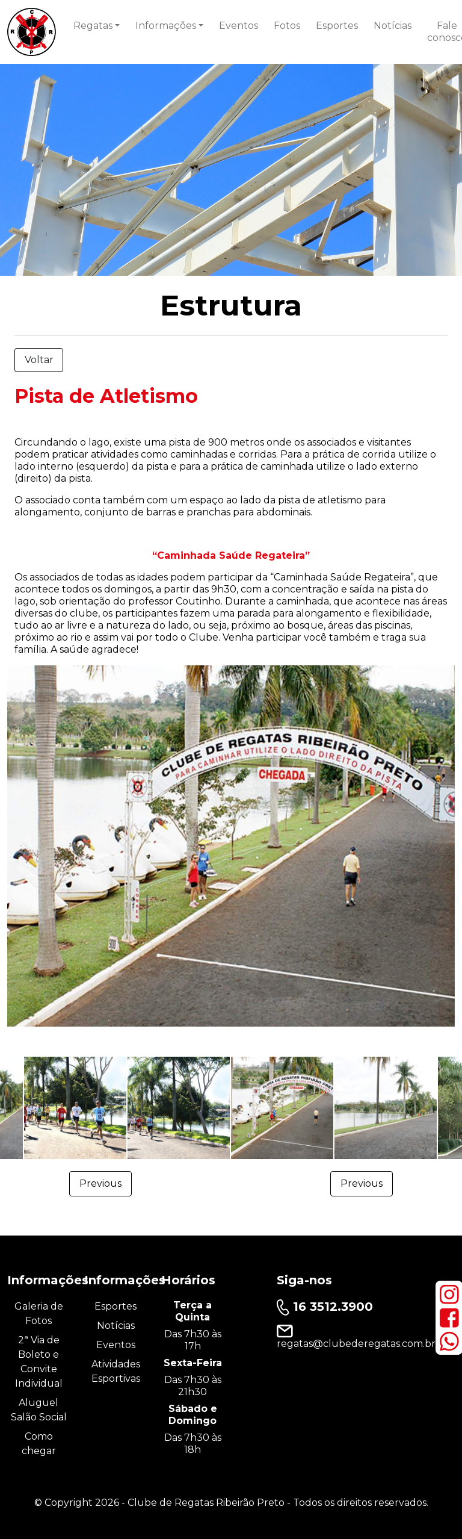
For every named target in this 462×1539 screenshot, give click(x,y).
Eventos (238, 25)
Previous (100, 1183)
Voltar (39, 359)
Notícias (392, 25)
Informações (165, 25)
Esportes (337, 25)
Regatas (92, 25)
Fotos (287, 25)
